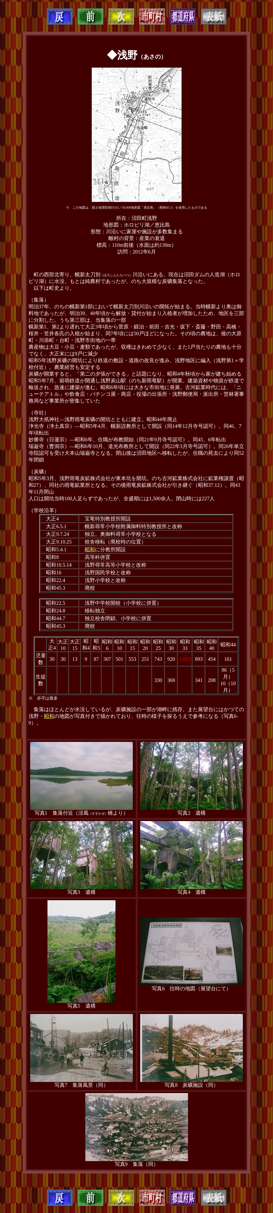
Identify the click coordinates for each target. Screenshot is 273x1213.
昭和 (90, 549)
